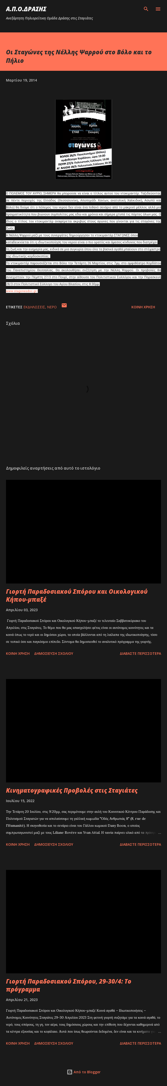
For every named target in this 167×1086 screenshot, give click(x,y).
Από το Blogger (84, 1072)
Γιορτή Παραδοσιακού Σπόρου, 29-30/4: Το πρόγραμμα (68, 985)
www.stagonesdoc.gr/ (22, 291)
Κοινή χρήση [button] (143, 307)
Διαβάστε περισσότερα (140, 653)
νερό (52, 307)
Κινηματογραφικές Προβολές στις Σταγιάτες (72, 790)
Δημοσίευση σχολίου (53, 653)
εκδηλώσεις (34, 307)
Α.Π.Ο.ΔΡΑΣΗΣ (26, 9)
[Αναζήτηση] (146, 9)
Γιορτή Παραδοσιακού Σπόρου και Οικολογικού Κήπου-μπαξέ (77, 595)
